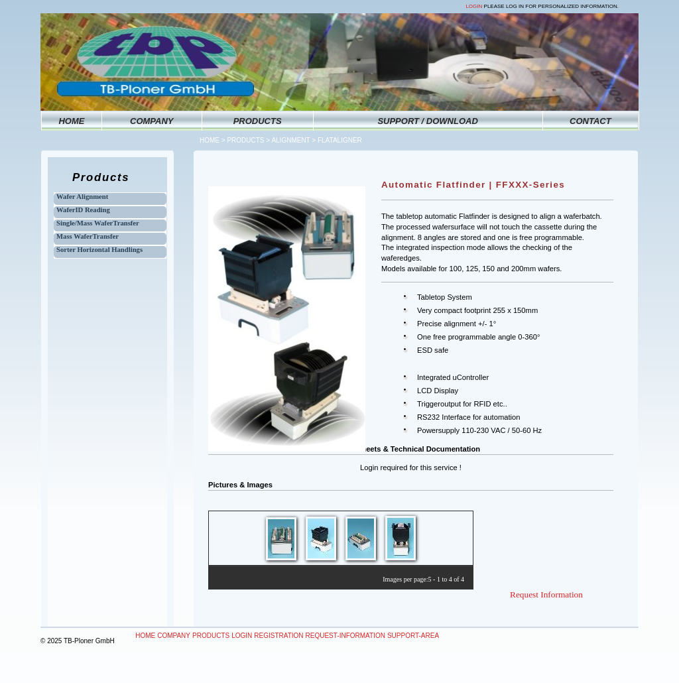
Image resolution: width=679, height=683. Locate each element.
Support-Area (413, 635)
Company (173, 635)
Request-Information (345, 635)
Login (473, 6)
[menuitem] (145, 636)
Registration (278, 635)
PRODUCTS (257, 121)
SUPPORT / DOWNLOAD (427, 121)
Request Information (546, 594)
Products (245, 140)
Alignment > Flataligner (316, 140)
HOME (71, 121)
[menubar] (287, 636)
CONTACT (590, 121)
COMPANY (151, 121)
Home (209, 140)
